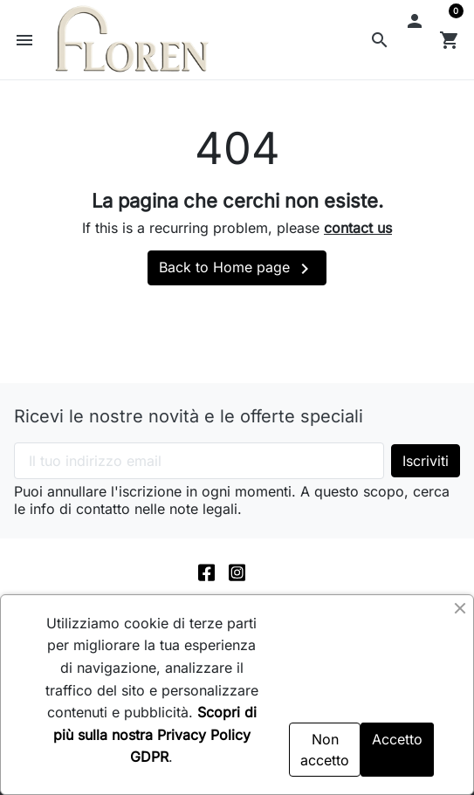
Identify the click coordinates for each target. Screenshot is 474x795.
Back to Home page (237, 268)
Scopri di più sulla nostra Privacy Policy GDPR (155, 734)
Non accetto (324, 749)
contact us (358, 227)
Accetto (397, 739)
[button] (380, 40)
